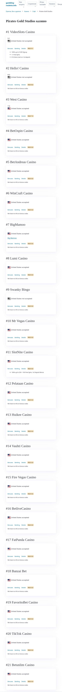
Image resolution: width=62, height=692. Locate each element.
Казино (52, 4)
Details (23, 48)
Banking (17, 48)
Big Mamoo (12, 238)
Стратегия (32, 4)
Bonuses (10, 48)
